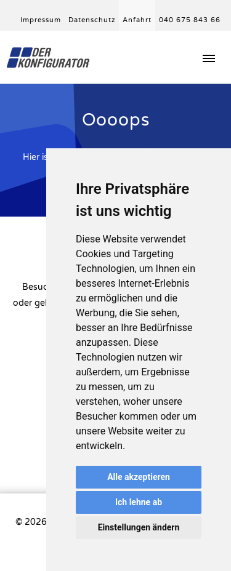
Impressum (40, 20)
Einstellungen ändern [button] (139, 527)
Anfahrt (137, 20)
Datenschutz (91, 20)
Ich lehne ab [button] (138, 502)
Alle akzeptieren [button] (138, 477)
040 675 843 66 (190, 20)
